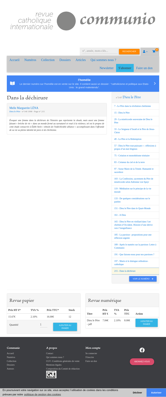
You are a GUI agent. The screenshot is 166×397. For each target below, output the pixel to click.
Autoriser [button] (156, 392)
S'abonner (125, 68)
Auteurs (10, 369)
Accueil (14, 60)
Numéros (30, 60)
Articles (81, 60)
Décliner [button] (137, 392)
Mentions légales (54, 365)
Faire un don (144, 68)
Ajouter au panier (147, 322)
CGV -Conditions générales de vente (63, 361)
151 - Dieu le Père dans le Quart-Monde (132, 208)
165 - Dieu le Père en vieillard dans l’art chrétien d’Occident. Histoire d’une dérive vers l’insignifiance (133, 224)
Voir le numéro (144, 279)
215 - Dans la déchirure (125, 271)
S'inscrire (89, 357)
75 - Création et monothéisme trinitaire (132, 155)
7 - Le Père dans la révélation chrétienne (132, 106)
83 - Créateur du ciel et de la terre (129, 162)
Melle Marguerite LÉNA (23, 108)
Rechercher (129, 51)
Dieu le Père (15, 111)
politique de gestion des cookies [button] (42, 394)
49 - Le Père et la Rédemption (128, 139)
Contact (49, 353)
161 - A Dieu (120, 215)
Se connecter (91, 353)
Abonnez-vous (142, 361)
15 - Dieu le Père (122, 113)
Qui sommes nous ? (103, 60)
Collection (48, 60)
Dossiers (65, 60)
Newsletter (107, 68)
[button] (145, 52)
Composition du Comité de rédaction (63, 369)
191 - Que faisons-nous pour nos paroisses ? (134, 254)
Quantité (13, 324)
